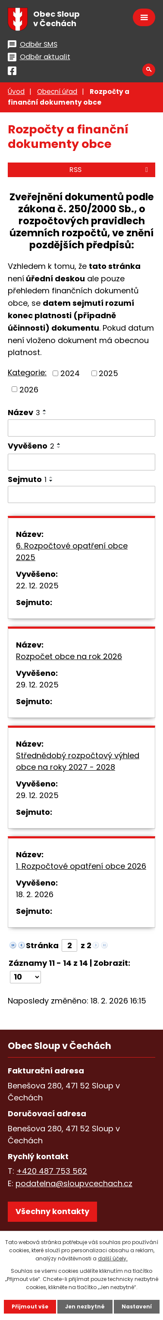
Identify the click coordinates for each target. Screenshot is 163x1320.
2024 (70, 373)
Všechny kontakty (52, 1211)
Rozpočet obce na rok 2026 (69, 656)
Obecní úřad (57, 91)
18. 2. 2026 (34, 894)
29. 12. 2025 (37, 684)
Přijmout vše (30, 1306)
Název (24, 412)
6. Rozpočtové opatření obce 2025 (72, 551)
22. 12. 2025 (37, 585)
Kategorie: (27, 372)
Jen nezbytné (85, 1306)
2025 (108, 373)
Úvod (16, 91)
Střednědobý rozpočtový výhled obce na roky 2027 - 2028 (77, 761)
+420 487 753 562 (51, 1171)
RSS (110, 170)
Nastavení (137, 1306)
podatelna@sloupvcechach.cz (74, 1183)
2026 (28, 389)
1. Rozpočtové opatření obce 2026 (81, 866)
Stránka (42, 945)
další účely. (113, 1258)
